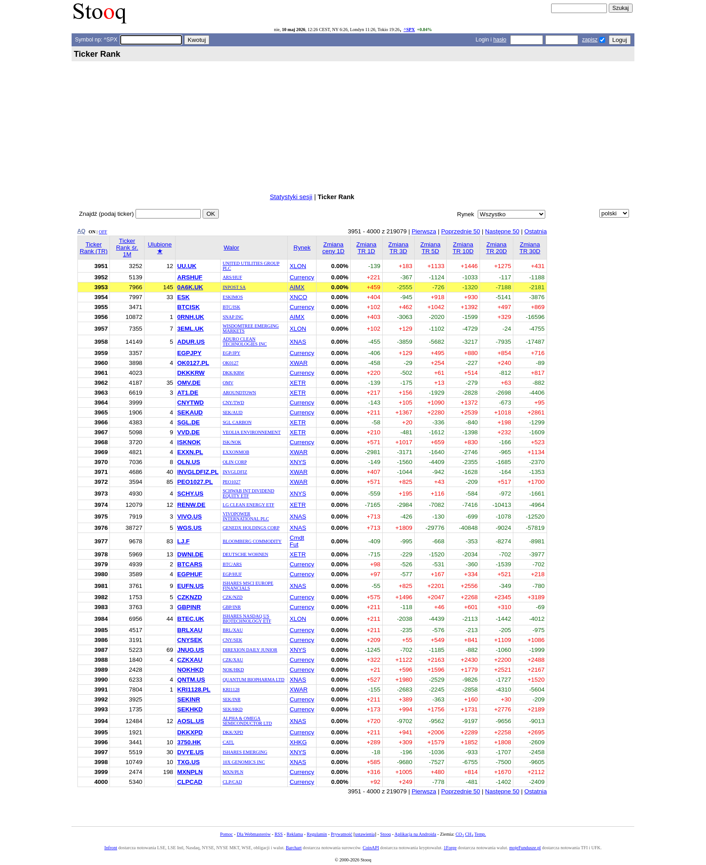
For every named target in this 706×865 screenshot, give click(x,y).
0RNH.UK (190, 317)
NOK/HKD (233, 669)
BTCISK (188, 307)
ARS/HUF (232, 277)
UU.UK (187, 266)
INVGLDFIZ (234, 471)
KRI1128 (231, 689)
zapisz (589, 39)
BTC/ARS (232, 564)
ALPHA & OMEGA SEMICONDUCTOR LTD (247, 721)
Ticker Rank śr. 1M (127, 247)
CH (469, 834)
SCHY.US (190, 493)
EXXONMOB (235, 452)
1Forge (450, 847)
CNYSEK (190, 640)
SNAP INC (232, 316)
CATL (228, 742)
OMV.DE (189, 382)
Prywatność (342, 834)
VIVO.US (189, 516)
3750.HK (189, 742)
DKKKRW (191, 372)
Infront (110, 847)
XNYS (298, 462)
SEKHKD (190, 709)
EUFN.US (190, 586)
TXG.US (188, 762)
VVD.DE (188, 432)
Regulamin (317, 834)
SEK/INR (231, 699)
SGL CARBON (236, 422)
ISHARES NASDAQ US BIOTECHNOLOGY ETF (246, 619)
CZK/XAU (232, 659)
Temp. (480, 834)
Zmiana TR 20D (496, 248)
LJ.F (183, 541)
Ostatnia (535, 231)
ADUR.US (191, 341)
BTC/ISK (231, 307)
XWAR (299, 363)
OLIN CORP (234, 462)
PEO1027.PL (195, 481)
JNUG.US (190, 649)
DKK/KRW (233, 372)
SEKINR (188, 699)
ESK (183, 297)
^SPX (409, 29)
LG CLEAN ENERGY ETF (248, 504)
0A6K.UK (190, 287)
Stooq (385, 834)
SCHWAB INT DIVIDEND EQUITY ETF (248, 493)
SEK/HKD (232, 709)
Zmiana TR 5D (430, 248)
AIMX (297, 287)
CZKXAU (190, 659)
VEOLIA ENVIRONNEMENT (251, 432)
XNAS (298, 341)
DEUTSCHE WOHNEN (245, 554)
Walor (232, 247)
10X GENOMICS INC (243, 762)
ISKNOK (189, 442)
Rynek (302, 247)
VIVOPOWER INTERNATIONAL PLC (245, 516)
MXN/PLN (232, 771)
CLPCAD (190, 781)
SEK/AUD (232, 412)
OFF (103, 231)
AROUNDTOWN (239, 392)
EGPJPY (189, 353)
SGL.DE (188, 422)
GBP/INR (231, 607)
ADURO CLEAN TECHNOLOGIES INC (244, 341)
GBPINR (189, 607)
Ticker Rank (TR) (94, 248)
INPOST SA (233, 287)
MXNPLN (190, 772)
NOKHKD (190, 669)
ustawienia (365, 834)
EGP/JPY (231, 353)
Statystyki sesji (291, 196)
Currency (302, 277)
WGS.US (189, 527)
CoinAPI (370, 847)
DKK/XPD (232, 732)
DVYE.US (190, 752)
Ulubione (160, 248)
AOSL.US (190, 721)
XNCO (298, 297)
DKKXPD (190, 732)
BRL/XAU (232, 630)
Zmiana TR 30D (530, 248)
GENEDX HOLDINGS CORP (250, 527)
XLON (298, 266)
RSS (279, 834)
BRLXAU (190, 630)
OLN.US (188, 462)
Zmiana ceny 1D (333, 248)
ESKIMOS (232, 297)
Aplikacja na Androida (415, 834)
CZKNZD (189, 597)
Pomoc (226, 834)
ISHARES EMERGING (244, 752)
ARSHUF (190, 277)
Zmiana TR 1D (366, 248)
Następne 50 (502, 231)
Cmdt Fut (297, 541)
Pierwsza (424, 231)
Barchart (294, 847)
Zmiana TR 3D (398, 248)
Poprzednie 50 (460, 231)
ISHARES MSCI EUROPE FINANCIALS (247, 586)
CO (460, 834)
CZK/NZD (232, 597)
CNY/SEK (232, 639)
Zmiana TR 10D (463, 248)
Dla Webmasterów (254, 834)
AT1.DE (188, 392)
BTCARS (190, 564)
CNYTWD (190, 402)
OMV (227, 382)
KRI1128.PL (194, 689)
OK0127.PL (193, 363)
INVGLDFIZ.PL (198, 472)
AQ (81, 231)
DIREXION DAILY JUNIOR (249, 649)
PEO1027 (231, 481)
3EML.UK (190, 328)
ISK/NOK (231, 442)
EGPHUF (190, 574)
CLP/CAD (232, 781)
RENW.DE (191, 504)
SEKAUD (190, 412)
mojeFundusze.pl (525, 847)
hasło (499, 39)
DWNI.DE (190, 554)
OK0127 (230, 362)
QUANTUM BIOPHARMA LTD (253, 679)
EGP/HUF (232, 574)
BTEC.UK (190, 618)
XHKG (298, 742)
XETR (298, 382)
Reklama (294, 834)
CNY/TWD (233, 402)
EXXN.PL (190, 452)
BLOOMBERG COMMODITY (251, 541)
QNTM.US (191, 679)
